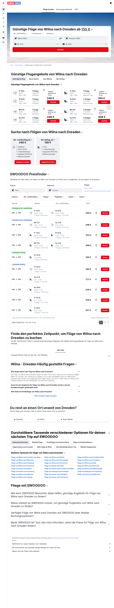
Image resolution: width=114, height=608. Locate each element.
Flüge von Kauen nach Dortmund (56, 477)
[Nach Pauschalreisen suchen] (3, 22)
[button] (3, 3)
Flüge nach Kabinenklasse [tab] (82, 442)
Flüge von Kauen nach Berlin (21, 468)
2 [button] (105, 322)
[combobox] (51, 34)
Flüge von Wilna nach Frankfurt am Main (25, 457)
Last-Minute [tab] (47, 79)
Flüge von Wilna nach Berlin (54, 457)
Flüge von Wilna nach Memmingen (89, 468)
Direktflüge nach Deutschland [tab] (58, 442)
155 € (85, 29)
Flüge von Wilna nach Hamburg (22, 463)
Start (11, 65)
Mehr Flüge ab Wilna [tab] (44, 447)
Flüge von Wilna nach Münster (22, 474)
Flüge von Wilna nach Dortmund (56, 463)
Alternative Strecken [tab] (20, 442)
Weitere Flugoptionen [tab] (88, 447)
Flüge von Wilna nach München (22, 460)
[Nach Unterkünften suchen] (3, 14)
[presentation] (92, 29)
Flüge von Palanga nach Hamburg (89, 471)
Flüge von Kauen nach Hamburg (22, 471)
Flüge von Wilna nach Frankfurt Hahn (90, 457)
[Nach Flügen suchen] (3, 9)
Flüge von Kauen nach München (88, 474)
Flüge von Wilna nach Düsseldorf (56, 460)
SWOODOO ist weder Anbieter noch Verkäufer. (61, 544)
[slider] (111, 191)
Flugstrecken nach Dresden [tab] (23, 447)
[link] (23, 162)
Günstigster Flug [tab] (19, 79)
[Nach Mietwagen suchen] (3, 18)
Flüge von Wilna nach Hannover (22, 466)
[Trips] (3, 32)
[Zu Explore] (3, 26)
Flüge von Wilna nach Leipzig (21, 477)
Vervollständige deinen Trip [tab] (66, 447)
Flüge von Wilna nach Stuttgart (88, 460)
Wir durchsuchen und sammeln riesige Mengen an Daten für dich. (61, 547)
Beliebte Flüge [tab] (37, 442)
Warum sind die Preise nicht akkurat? (61, 551)
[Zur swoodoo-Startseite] (14, 3)
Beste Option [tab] (34, 79)
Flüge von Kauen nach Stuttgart (55, 474)
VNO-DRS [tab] (60, 350)
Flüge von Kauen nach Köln (54, 466)
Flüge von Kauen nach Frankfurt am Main (59, 468)
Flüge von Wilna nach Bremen (88, 466)
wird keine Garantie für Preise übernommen (65, 538)
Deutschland (19, 65)
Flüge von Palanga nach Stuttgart (56, 471)
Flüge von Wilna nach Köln (86, 463)
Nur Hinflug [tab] (60, 79)
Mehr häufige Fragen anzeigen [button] (46, 396)
